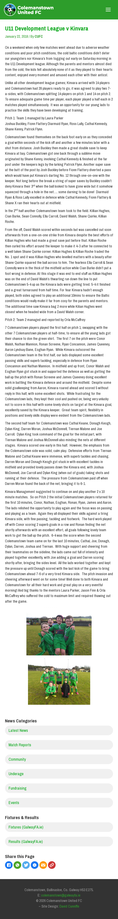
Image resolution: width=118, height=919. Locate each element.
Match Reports (20, 744)
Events (14, 802)
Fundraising (17, 788)
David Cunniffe (69, 906)
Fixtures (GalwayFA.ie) (26, 827)
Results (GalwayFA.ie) (26, 841)
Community (17, 759)
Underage (16, 773)
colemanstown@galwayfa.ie (60, 895)
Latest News (18, 730)
